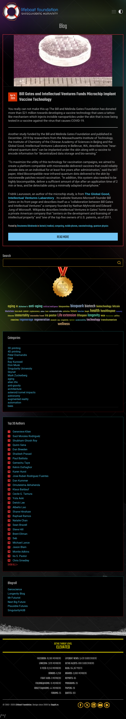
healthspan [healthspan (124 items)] (108, 311)
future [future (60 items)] (74, 311)
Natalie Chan (20, 520)
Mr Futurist (14, 597)
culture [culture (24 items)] (42, 311)
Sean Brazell (20, 524)
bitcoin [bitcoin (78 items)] (116, 306)
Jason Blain (19, 547)
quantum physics (101, 226)
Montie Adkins (21, 551)
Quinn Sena (19, 445)
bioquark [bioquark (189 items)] (77, 306)
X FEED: (43, 668)
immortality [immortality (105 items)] (22, 315)
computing (59, 226)
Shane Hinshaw (22, 511)
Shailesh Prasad (22, 453)
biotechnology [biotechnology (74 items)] (104, 306)
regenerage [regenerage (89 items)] (26, 320)
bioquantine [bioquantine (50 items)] (64, 306)
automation (14, 402)
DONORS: (52, 673)
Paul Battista (20, 458)
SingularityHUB (16, 610)
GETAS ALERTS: (71, 663)
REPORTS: (69, 678)
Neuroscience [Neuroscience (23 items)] (110, 316)
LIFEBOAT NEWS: (72, 658)
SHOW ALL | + (13, 565)
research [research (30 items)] (53, 320)
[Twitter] (87, 705)
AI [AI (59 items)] (17, 306)
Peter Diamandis (17, 355)
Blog (63, 26)
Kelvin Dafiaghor (22, 467)
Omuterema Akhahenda (27, 226)
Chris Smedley (21, 560)
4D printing (14, 351)
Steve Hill (18, 529)
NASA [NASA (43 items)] (103, 316)
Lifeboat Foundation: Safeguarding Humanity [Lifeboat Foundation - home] (55, 12)
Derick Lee (19, 502)
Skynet (12, 372)
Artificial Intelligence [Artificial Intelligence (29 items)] (50, 307)
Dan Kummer (20, 480)
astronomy (14, 395)
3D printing (14, 348)
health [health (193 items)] (95, 311)
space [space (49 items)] (72, 320)
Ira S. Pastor (20, 556)
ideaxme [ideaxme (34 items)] (11, 316)
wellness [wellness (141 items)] (64, 324)
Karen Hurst (19, 471)
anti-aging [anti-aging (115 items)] (35, 306)
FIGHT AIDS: (46, 678)
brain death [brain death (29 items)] (18, 311)
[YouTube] (100, 705)
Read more (63, 237)
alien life (13, 382)
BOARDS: (69, 673)
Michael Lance (21, 542)
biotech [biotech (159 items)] (90, 306)
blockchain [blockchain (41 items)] (9, 311)
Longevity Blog (16, 593)
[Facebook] (80, 705)
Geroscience (15, 589)
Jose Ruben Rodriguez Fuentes (30, 476)
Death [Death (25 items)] (47, 311)
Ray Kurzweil (15, 361)
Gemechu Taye (21, 462)
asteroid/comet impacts (21, 392)
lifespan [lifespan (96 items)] (82, 315)
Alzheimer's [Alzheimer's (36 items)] (23, 307)
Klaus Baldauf (21, 489)
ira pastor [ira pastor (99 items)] (51, 315)
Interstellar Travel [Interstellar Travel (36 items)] (37, 316)
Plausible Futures (18, 606)
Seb (15, 538)
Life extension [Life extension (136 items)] (66, 315)
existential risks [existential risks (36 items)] (55, 311)
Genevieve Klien (22, 431)
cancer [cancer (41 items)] (26, 311)
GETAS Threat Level (63, 646)
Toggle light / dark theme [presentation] (120, 11)
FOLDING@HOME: (42, 683)
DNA (10, 358)
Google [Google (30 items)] (87, 311)
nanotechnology (85, 226)
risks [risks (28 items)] (58, 320)
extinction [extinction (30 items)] (66, 311)
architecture (14, 389)
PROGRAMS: (70, 683)
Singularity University (20, 368)
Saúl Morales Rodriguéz (26, 436)
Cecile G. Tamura (22, 493)
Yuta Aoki (18, 498)
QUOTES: (68, 693)
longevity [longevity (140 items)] (94, 315)
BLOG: (67, 668)
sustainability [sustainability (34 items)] (80, 320)
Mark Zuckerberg (17, 375)
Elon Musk (14, 365)
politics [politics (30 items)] (117, 316)
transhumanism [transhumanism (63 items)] (109, 319)
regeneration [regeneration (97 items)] (42, 320)
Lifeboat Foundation (23, 705)
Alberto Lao (19, 507)
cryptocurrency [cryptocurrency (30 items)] (35, 311)
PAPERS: (68, 688)
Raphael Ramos (22, 516)
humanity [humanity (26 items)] (119, 312)
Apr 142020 (12, 97)
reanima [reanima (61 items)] (15, 319)
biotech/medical (47, 226)
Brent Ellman (20, 533)
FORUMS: (55, 693)
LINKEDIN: (43, 663)
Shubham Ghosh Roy (25, 440)
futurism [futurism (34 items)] (81, 311)
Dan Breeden (20, 449)
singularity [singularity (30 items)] (64, 320)
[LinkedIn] (93, 705)
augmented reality (18, 399)
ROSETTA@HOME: (41, 688)
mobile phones (71, 226)
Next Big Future (16, 602)
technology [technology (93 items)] (93, 320)
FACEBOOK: (41, 658)
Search (119, 263)
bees (10, 406)
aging (11, 378)
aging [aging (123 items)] (11, 306)
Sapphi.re (54, 705)
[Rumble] (106, 705)
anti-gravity (14, 385)
